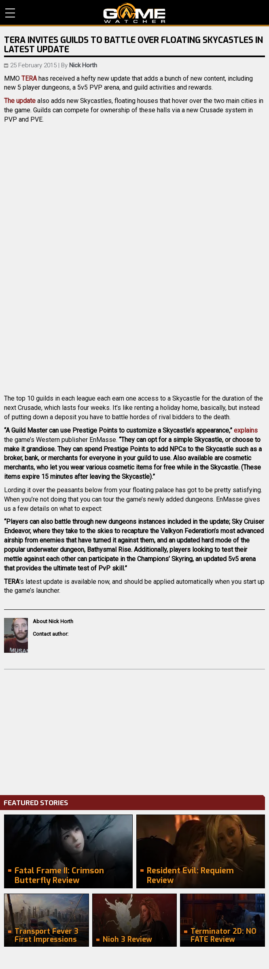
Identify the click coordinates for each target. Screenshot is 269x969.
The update (20, 101)
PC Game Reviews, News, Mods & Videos (134, 13)
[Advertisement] (134, 730)
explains (246, 430)
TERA (29, 78)
